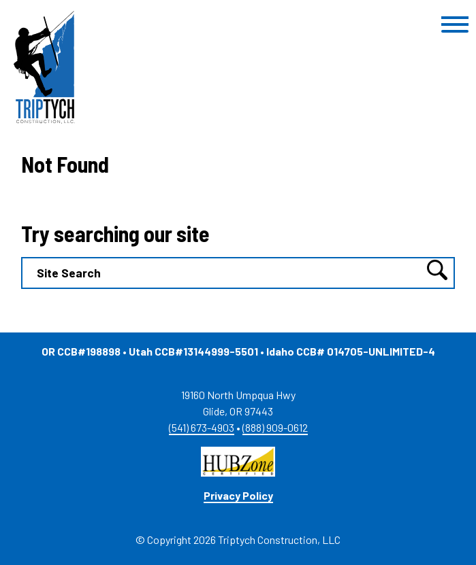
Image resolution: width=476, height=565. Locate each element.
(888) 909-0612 (275, 427)
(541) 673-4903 (201, 427)
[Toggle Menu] (455, 24)
